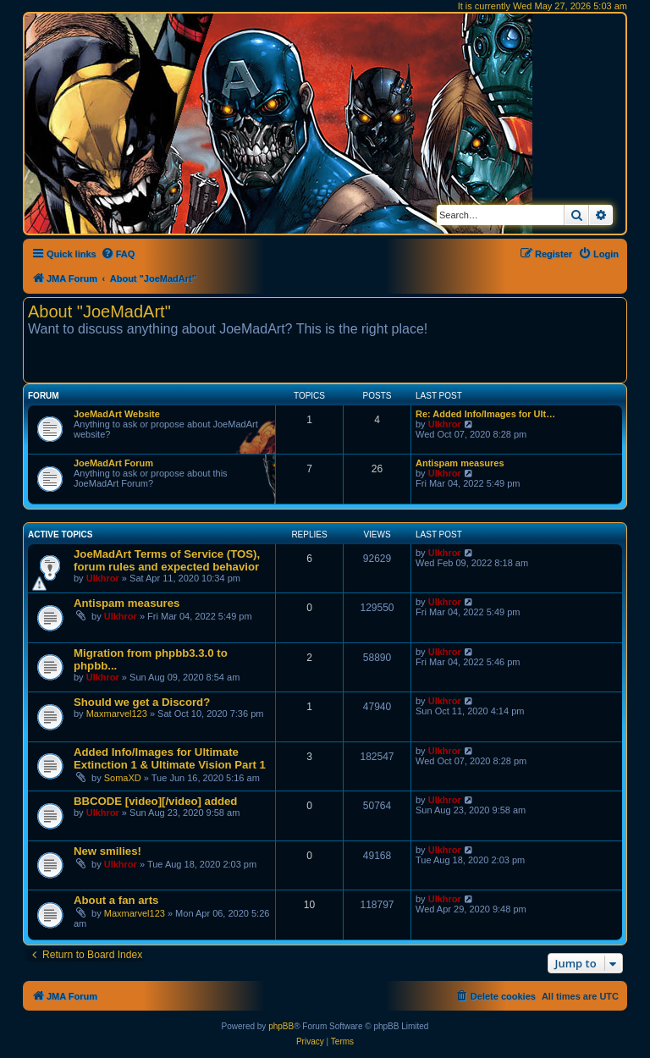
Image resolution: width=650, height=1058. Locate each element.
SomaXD (122, 778)
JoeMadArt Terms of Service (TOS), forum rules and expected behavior (167, 560)
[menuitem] (118, 254)
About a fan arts (116, 900)
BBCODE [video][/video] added (155, 801)
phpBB (281, 1026)
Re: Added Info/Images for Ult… (485, 414)
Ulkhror (444, 424)
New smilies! (107, 851)
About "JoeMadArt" (99, 311)
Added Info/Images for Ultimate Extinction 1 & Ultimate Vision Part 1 (170, 758)
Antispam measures (460, 463)
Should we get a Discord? (142, 702)
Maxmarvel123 (116, 713)
